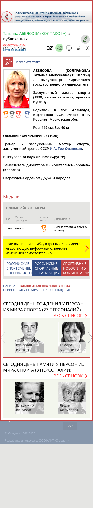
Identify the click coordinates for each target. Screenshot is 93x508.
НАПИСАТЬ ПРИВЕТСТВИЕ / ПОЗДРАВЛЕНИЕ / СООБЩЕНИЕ (36, 290)
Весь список (68, 318)
